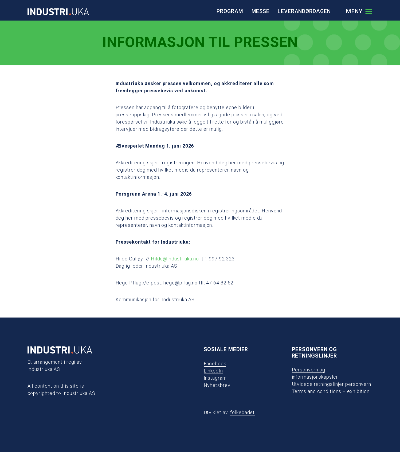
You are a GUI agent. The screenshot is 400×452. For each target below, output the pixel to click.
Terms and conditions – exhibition (331, 391)
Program (230, 11)
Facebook (215, 363)
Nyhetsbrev (217, 385)
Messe (261, 11)
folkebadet (242, 412)
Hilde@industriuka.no (175, 258)
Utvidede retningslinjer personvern (331, 384)
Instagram (215, 378)
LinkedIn (213, 371)
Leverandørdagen (304, 11)
